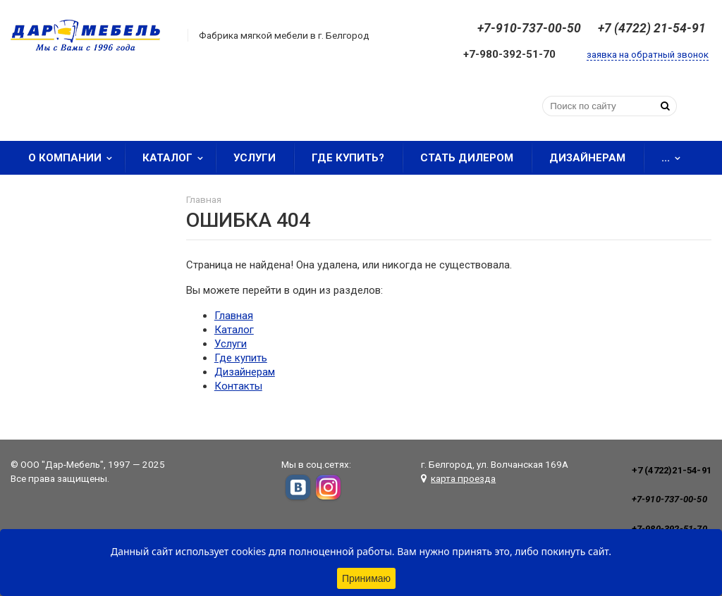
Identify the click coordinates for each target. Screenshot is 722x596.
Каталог (177, 158)
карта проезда (463, 478)
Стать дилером (466, 157)
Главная (233, 315)
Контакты (238, 386)
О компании (74, 158)
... (675, 158)
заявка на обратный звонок (648, 54)
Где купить (240, 358)
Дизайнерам (587, 157)
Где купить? (348, 157)
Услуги (254, 157)
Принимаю (366, 578)
